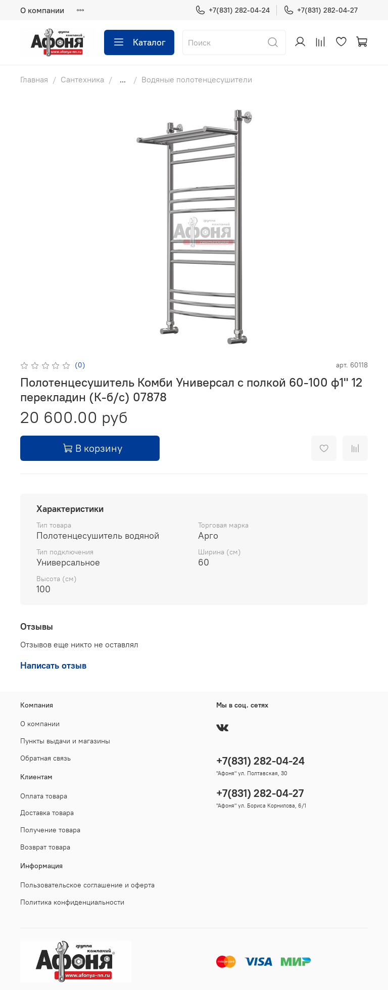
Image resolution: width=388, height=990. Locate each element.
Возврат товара (45, 847)
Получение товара (50, 829)
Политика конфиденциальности (72, 902)
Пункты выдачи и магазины (65, 740)
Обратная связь (45, 758)
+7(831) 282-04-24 (232, 10)
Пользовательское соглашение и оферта (87, 884)
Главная (34, 79)
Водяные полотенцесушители (196, 79)
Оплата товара (43, 795)
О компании (42, 10)
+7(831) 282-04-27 (320, 10)
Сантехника (82, 79)
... (123, 79)
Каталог (139, 42)
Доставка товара (47, 812)
